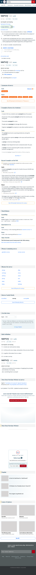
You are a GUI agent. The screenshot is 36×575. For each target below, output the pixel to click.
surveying (17, 70)
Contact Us (23, 556)
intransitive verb (5, 56)
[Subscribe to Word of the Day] (14, 466)
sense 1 (20, 234)
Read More (12, 164)
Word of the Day (17, 455)
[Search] (20, 1)
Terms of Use (18, 558)
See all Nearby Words (17, 302)
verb (14, 16)
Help (3, 556)
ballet (19, 281)
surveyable (26, 298)
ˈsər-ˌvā (15, 19)
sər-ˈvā (8, 19)
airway (3, 270)
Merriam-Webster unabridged (18, 400)
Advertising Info (15, 556)
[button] (3, 5)
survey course (21, 252)
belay (3, 284)
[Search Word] (33, 1)
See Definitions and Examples (17, 460)
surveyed (14, 77)
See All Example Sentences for (18, 203)
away (3, 281)
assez (19, 275)
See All (17, 538)
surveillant (3, 298)
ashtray (4, 275)
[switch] (7, 27)
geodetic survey (6, 252)
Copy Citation (18, 327)
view (17, 221)
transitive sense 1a (27, 229)
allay (19, 270)
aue (19, 278)
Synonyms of (5, 24)
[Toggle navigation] (1, 2)
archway (4, 273)
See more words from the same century (11, 242)
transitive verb (4, 29)
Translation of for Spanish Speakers (16, 383)
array (19, 273)
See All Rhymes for (17, 288)
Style (2, 317)
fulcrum (17, 458)
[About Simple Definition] (13, 26)
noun (15, 62)
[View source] (15, 172)
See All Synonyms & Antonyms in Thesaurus (17, 101)
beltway (20, 284)
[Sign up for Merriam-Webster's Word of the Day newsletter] (16, 551)
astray (3, 278)
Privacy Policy (30, 556)
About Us (8, 556)
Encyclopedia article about (18, 384)
